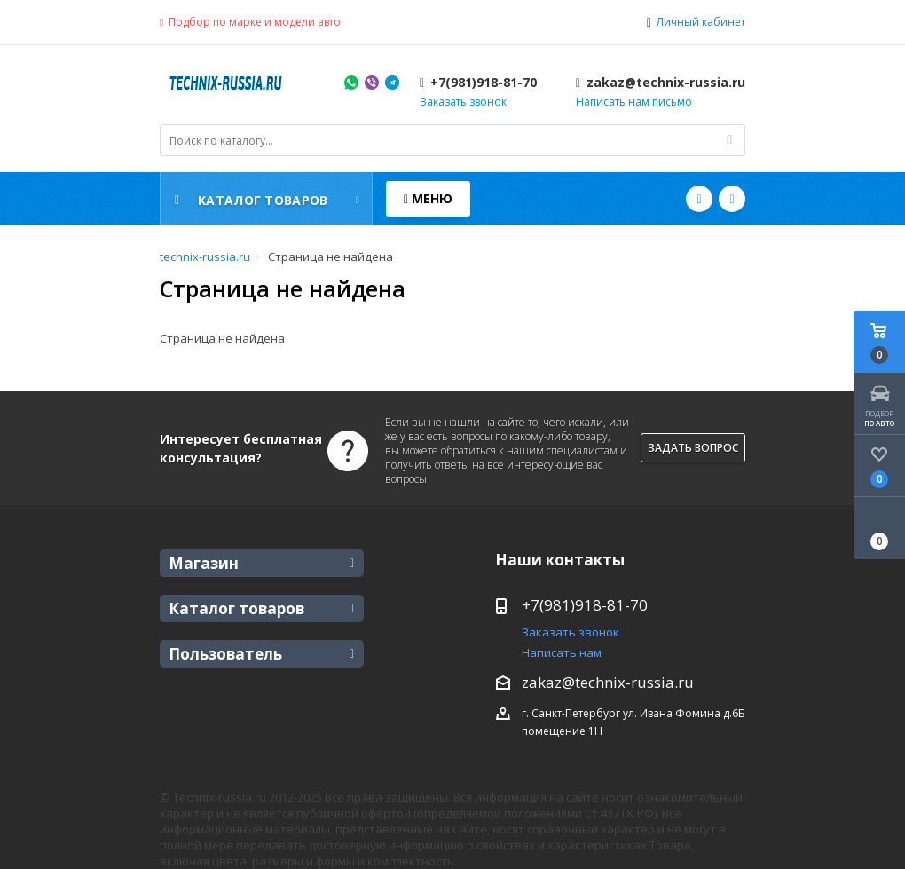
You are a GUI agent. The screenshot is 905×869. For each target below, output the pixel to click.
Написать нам (562, 652)
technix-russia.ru (205, 257)
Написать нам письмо (634, 101)
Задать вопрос (693, 447)
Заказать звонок (463, 101)
